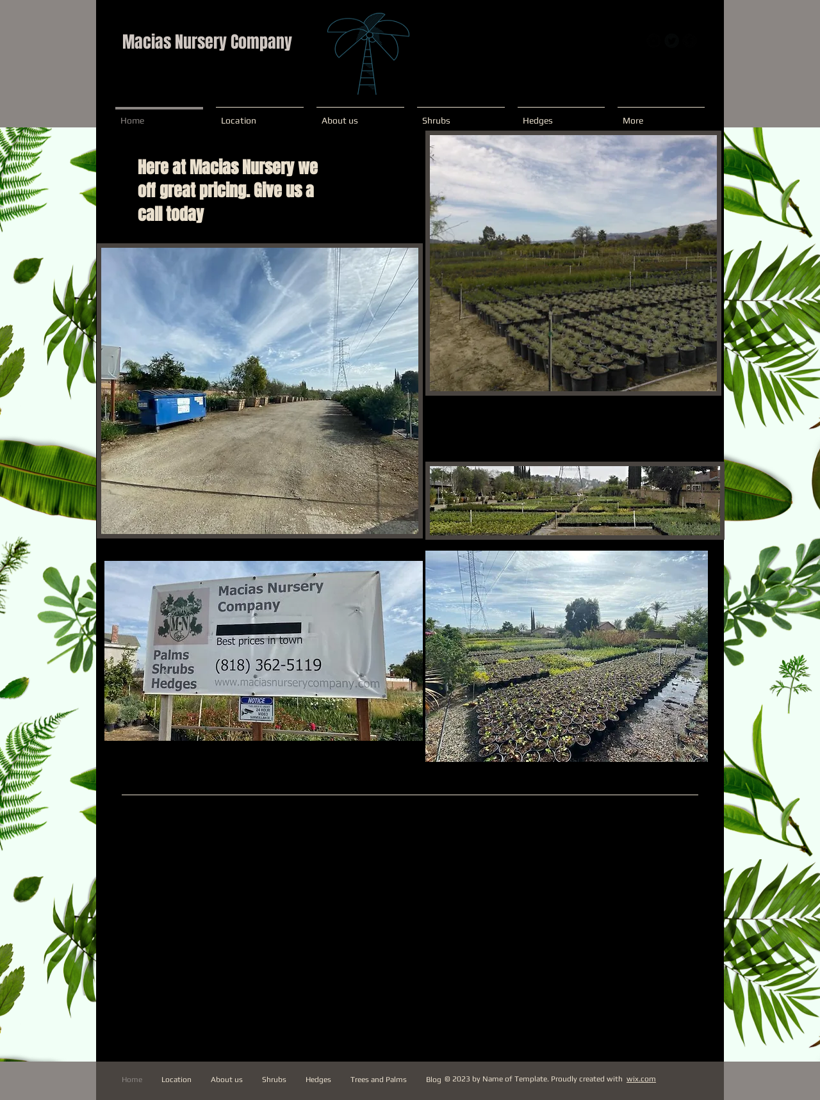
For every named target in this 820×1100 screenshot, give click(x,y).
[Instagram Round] (653, 40)
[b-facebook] (689, 40)
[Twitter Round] (671, 40)
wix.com (641, 1078)
